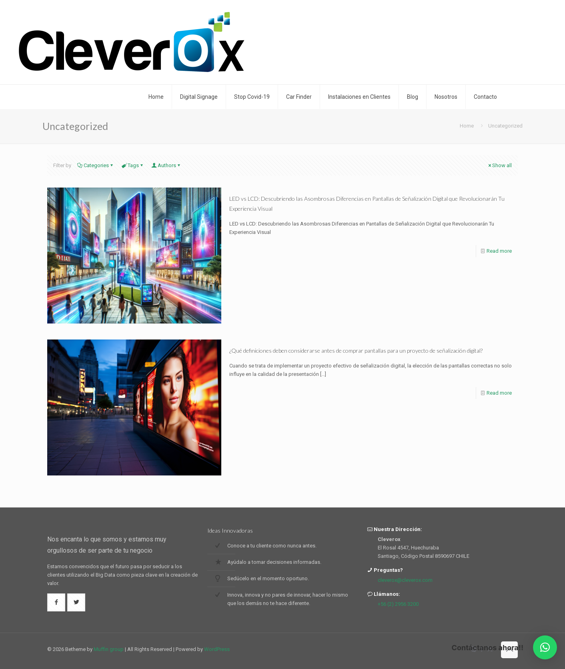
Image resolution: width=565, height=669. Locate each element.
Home (467, 126)
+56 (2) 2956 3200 (398, 604)
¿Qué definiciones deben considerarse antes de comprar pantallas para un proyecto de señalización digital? (356, 350)
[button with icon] (56, 602)
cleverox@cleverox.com (405, 580)
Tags (132, 165)
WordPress (217, 649)
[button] (545, 647)
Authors (166, 165)
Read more (499, 251)
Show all (499, 165)
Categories (95, 165)
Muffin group (109, 649)
